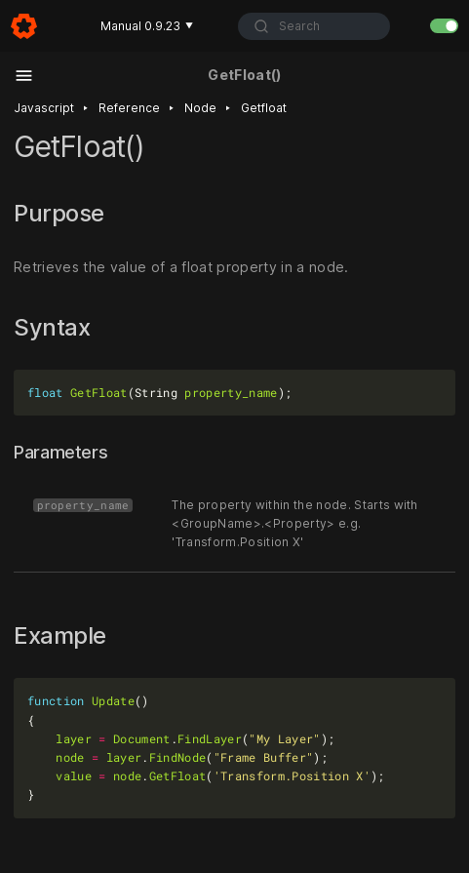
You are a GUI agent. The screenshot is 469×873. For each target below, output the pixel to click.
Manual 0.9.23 (146, 26)
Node (200, 107)
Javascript (44, 107)
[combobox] (314, 26)
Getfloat (264, 107)
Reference (129, 107)
